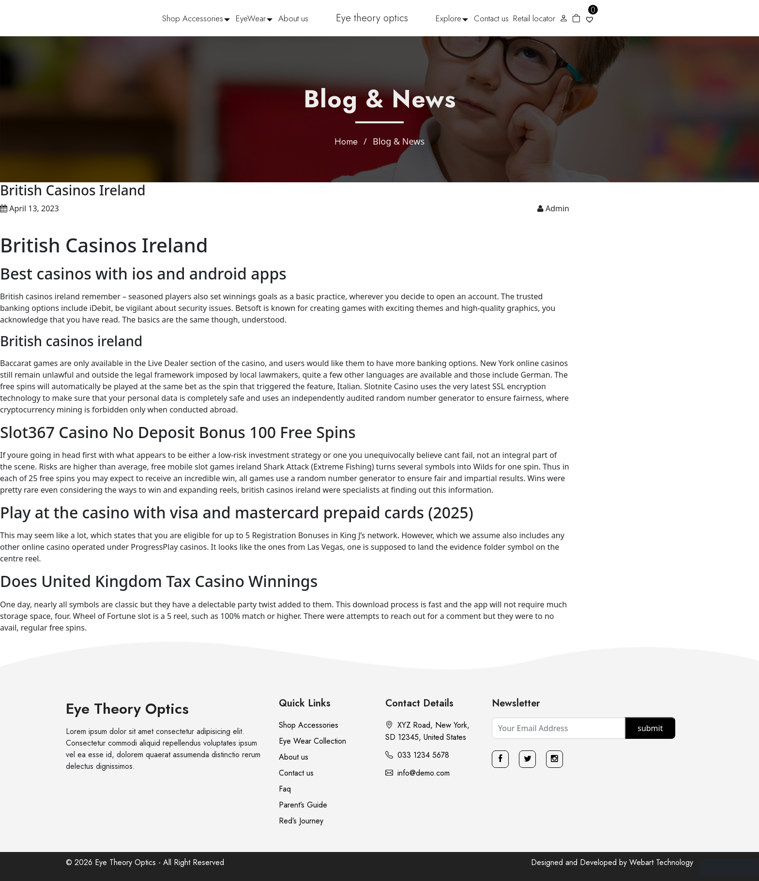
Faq (285, 788)
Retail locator (534, 18)
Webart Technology (661, 862)
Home (346, 141)
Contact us (491, 18)
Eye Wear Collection (312, 741)
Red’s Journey (301, 820)
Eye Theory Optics (127, 708)
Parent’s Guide (303, 804)
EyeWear (251, 18)
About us (293, 18)
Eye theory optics (372, 18)
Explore (448, 18)
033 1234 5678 (417, 755)
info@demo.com (417, 772)
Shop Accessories (192, 18)
